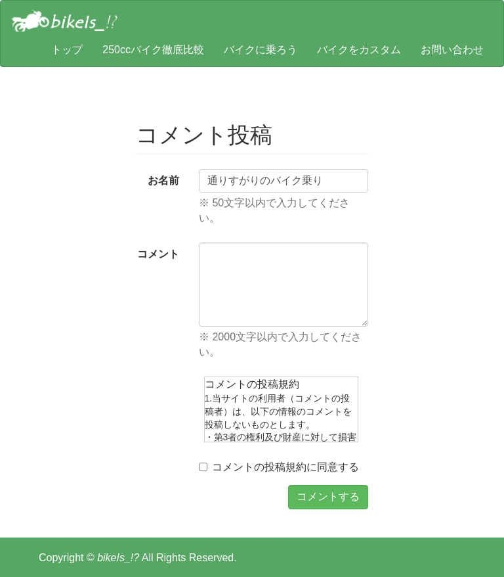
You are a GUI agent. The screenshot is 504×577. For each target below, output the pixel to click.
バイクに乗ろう (260, 49)
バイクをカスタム (359, 49)
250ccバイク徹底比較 (153, 49)
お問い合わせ (452, 49)
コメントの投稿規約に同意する (279, 467)
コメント (158, 254)
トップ (67, 49)
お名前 (163, 180)
